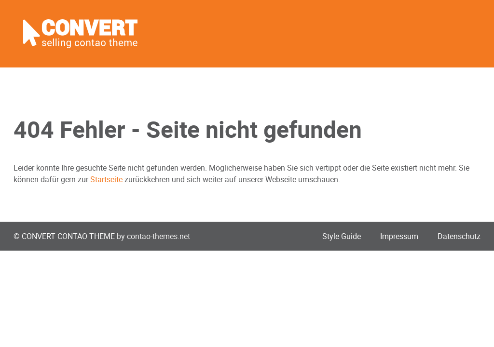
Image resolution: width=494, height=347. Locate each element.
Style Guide (341, 236)
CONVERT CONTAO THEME (68, 236)
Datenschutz (459, 236)
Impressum (399, 236)
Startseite (106, 179)
